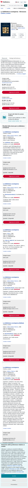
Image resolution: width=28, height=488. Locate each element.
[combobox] (16, 5)
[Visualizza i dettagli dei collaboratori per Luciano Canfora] (6, 13)
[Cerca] (25, 5)
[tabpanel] (13, 67)
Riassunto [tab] (4, 58)
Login (21, 2)
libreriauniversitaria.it (10, 194)
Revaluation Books (9, 287)
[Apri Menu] (3, 5)
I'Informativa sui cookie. (14, 468)
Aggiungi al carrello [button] (14, 92)
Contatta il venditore (7, 158)
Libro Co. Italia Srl (9, 240)
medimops (7, 142)
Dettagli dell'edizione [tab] (14, 58)
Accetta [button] (14, 476)
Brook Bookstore (9, 333)
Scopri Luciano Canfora (15, 121)
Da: (15, 35)
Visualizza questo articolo (7, 82)
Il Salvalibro (8, 378)
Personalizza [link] (14, 484)
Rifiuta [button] (14, 480)
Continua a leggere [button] (21, 73)
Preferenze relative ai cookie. (14, 465)
